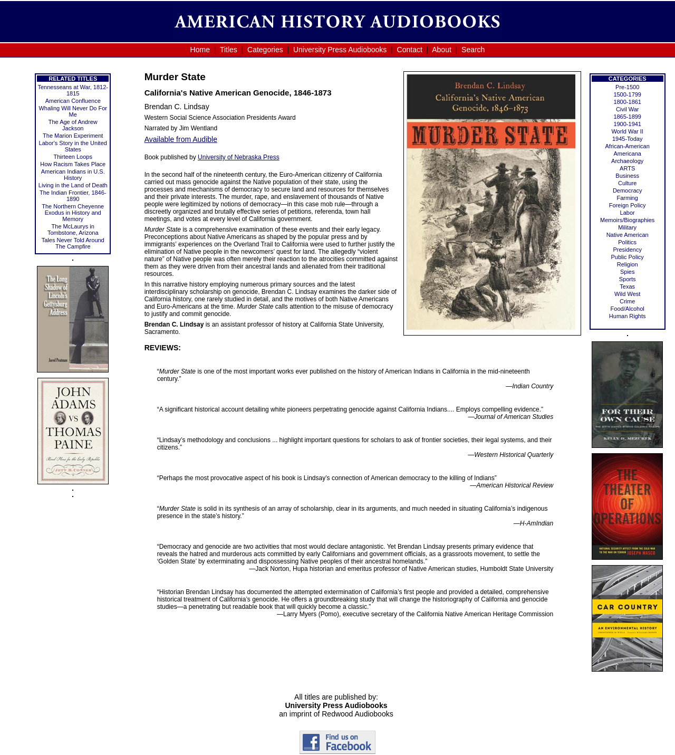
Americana (627, 153)
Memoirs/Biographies (627, 220)
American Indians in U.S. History (73, 174)
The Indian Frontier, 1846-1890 (73, 195)
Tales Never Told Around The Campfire (73, 243)
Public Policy (627, 257)
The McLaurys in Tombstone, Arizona (73, 229)
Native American (627, 235)
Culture (627, 183)
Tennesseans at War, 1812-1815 (72, 90)
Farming (627, 198)
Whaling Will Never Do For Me (72, 111)
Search (473, 49)
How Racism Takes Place (72, 164)
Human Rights (627, 316)
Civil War (627, 109)
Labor (627, 212)
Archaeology (627, 161)
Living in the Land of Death (73, 185)
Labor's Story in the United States (73, 146)
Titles (228, 49)
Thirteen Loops (73, 157)
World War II (627, 131)
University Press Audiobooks (340, 49)
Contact (409, 49)
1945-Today (627, 139)
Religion (627, 264)
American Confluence (73, 101)
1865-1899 (627, 116)
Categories (265, 49)
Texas (627, 286)
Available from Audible (180, 139)
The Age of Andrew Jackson (73, 125)
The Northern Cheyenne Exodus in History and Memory (73, 212)
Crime (627, 301)
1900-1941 (627, 124)
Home (200, 49)
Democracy (627, 190)
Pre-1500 (627, 87)
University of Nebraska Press (238, 157)
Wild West (627, 294)
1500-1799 (627, 94)
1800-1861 (627, 102)
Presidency (627, 249)
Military (627, 227)
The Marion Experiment (73, 135)
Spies (627, 272)
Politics (627, 242)
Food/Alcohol (627, 308)
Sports (627, 279)
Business (627, 176)
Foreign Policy (627, 205)
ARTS (627, 168)
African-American (627, 146)
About (441, 49)
